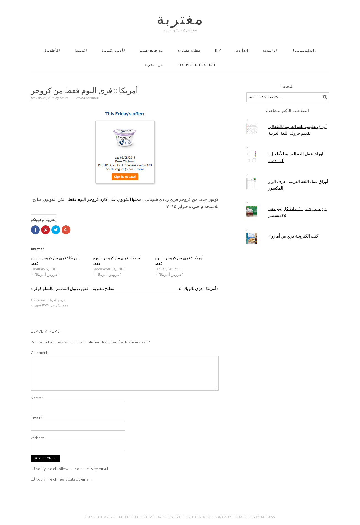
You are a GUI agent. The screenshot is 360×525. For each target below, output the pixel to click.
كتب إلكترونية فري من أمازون (293, 236)
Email (37, 417)
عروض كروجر (59, 305)
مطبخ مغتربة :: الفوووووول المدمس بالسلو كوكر (73, 288)
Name (37, 397)
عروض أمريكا (56, 300)
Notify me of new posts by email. (63, 479)
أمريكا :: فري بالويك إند (197, 288)
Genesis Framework (216, 517)
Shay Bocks (163, 517)
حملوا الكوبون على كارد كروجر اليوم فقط (105, 199)
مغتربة (180, 18)
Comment (39, 352)
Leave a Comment (87, 98)
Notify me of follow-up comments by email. (72, 468)
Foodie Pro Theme (132, 517)
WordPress (265, 517)
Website (38, 437)
